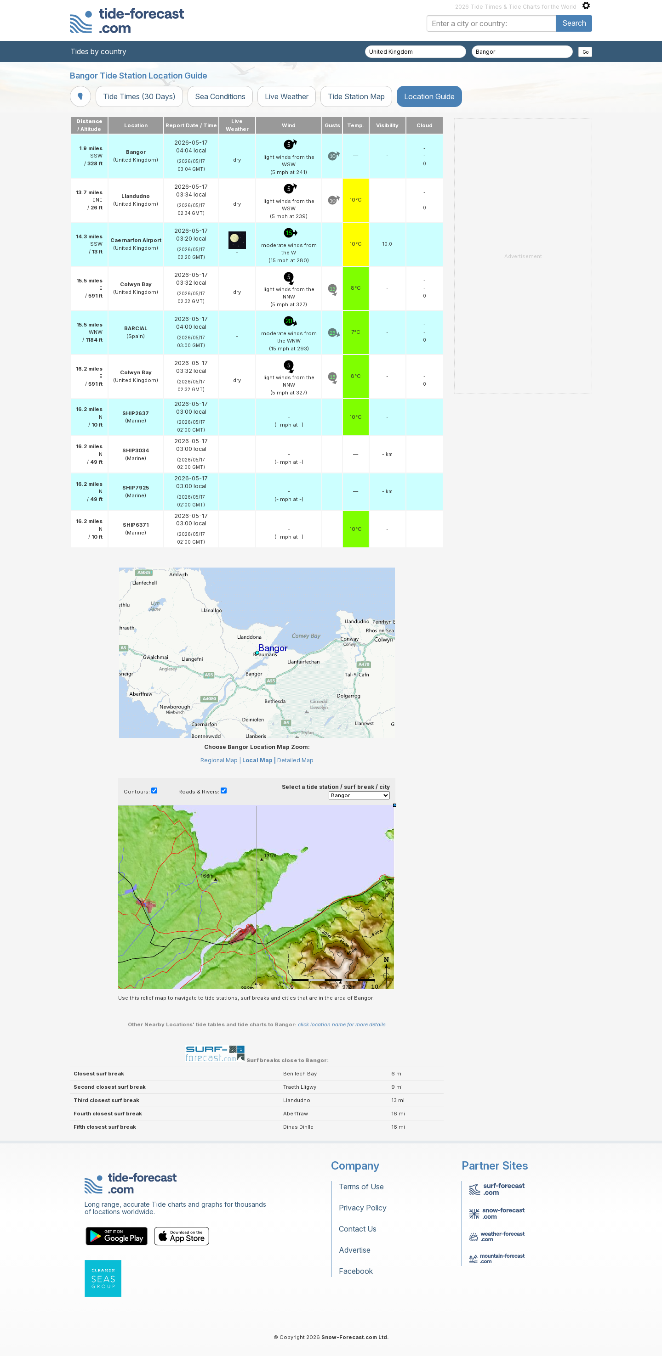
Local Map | (259, 760)
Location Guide (429, 96)
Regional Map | (220, 760)
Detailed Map (295, 760)
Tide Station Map (356, 96)
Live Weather (286, 96)
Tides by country (98, 51)
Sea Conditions (220, 96)
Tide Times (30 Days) (139, 96)
